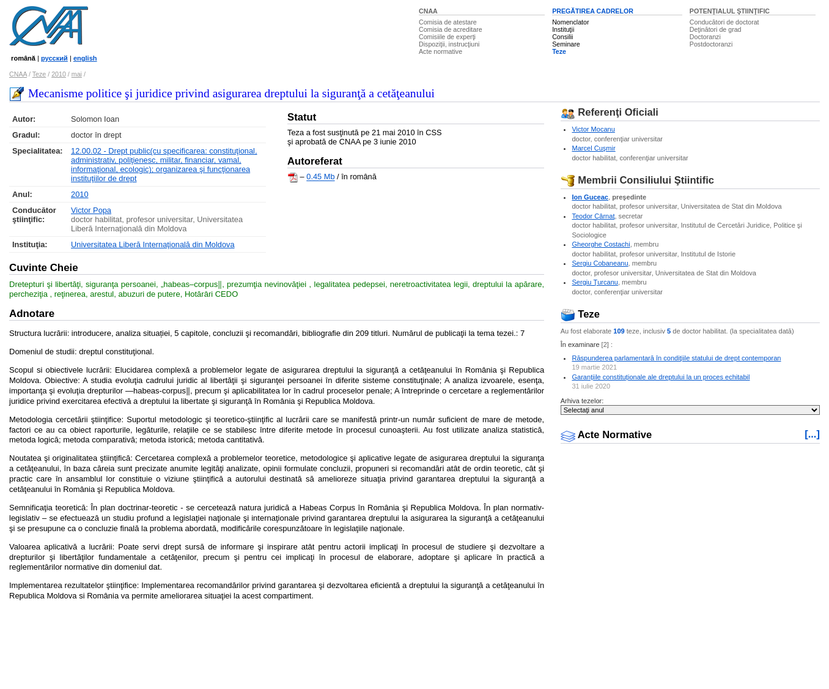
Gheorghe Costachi (601, 244)
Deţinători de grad (716, 29)
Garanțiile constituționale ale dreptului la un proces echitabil (661, 377)
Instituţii (563, 29)
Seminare (566, 44)
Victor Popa (91, 210)
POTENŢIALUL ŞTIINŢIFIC (730, 11)
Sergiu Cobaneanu (600, 263)
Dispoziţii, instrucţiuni (449, 44)
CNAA (428, 11)
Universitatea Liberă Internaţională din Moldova (152, 244)
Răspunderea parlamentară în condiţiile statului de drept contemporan (676, 358)
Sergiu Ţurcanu (595, 282)
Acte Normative (606, 435)
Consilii (562, 36)
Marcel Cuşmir (593, 148)
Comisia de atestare (448, 22)
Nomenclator (570, 22)
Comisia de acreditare (450, 29)
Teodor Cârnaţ (593, 216)
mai (77, 74)
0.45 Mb (320, 177)
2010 (58, 74)
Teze (559, 51)
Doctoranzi (705, 36)
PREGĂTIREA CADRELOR (592, 11)
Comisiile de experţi (447, 36)
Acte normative (440, 51)
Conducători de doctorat (724, 22)
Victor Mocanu (593, 129)
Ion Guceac (590, 197)
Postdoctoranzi (711, 44)
